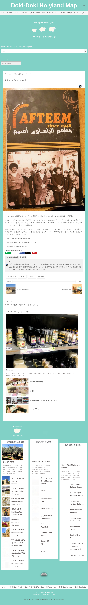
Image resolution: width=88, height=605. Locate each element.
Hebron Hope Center (75, 528)
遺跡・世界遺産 (6, 13)
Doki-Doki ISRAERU (32, 587)
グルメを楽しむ (11, 276)
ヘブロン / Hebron (77, 555)
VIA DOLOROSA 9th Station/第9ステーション (18, 532)
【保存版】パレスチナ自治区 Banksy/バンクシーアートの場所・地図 (76, 546)
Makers (43, 494)
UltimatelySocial (58, 599)
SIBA (32, 391)
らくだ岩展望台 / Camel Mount (47, 520)
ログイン (25, 305)
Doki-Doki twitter (80, 587)
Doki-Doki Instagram (66, 587)
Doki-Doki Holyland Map (44, 5)
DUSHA (44, 555)
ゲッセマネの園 (8, 462)
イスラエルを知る (80, 13)
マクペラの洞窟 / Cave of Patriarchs (17, 481)
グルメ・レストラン (21, 13)
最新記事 (23, 257)
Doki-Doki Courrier (16, 587)
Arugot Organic (36, 409)
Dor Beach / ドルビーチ (41, 465)
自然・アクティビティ (50, 13)
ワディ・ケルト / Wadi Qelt (47, 529)
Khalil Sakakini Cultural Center (76, 485)
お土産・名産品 (34, 13)
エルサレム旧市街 (66, 13)
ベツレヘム (22, 276)
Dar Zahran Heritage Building (77, 502)
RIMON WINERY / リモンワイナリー (43, 400)
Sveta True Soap (36, 382)
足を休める (41, 276)
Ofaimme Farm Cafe (46, 503)
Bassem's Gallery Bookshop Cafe (77, 519)
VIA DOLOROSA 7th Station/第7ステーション (18, 491)
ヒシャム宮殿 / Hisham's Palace (76, 494)
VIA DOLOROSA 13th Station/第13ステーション (18, 552)
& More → (5, 587)
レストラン (32, 276)
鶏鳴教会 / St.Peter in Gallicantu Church (15, 522)
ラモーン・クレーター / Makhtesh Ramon (47, 484)
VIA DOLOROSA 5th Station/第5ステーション (18, 563)
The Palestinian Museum (76, 511)
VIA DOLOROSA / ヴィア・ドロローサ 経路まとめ (18, 542)
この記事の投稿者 (12, 257)
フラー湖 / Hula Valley (46, 537)
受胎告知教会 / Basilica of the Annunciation (17, 511)
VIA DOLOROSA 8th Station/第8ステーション (18, 501)
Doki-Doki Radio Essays (49, 587)
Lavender (10, 370)
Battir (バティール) (47, 546)
